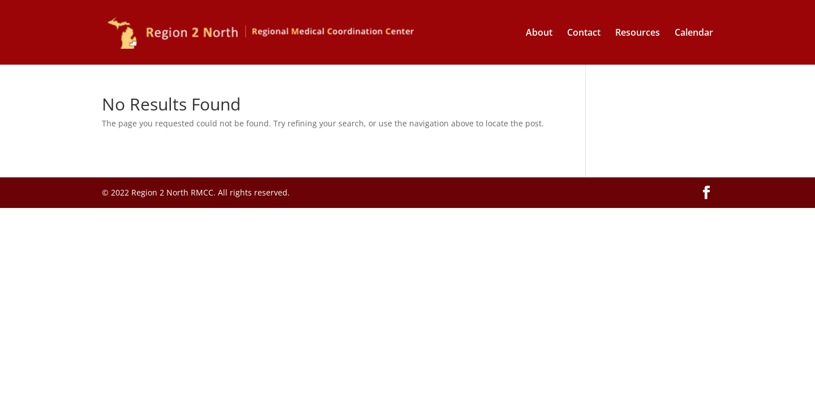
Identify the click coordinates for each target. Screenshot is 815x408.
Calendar (694, 33)
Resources (637, 33)
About (539, 33)
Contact (583, 33)
